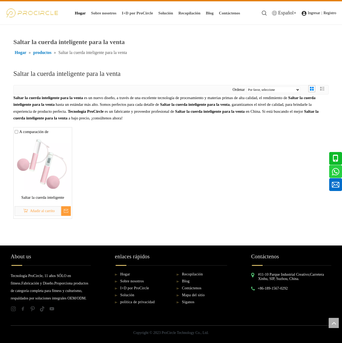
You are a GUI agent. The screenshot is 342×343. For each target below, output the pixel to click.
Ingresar (314, 13)
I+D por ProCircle (137, 13)
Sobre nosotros (103, 13)
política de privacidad (137, 302)
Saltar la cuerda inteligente (42, 197)
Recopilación (189, 13)
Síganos (188, 302)
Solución (165, 13)
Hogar (80, 13)
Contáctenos (229, 13)
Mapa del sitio (193, 295)
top (334, 323)
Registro (330, 13)
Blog (209, 13)
